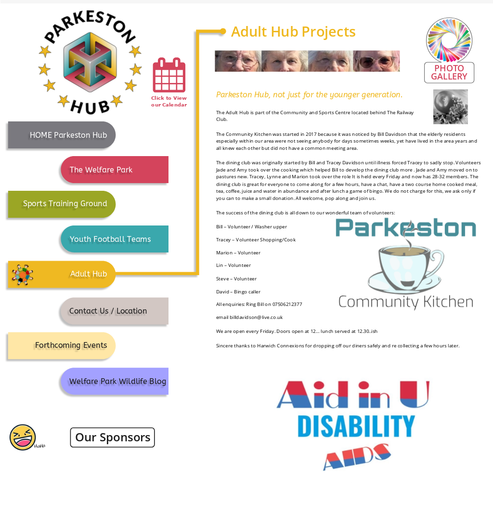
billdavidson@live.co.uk (256, 317)
